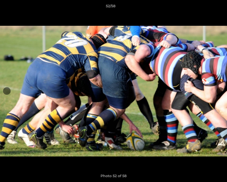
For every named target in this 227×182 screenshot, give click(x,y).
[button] (206, 7)
